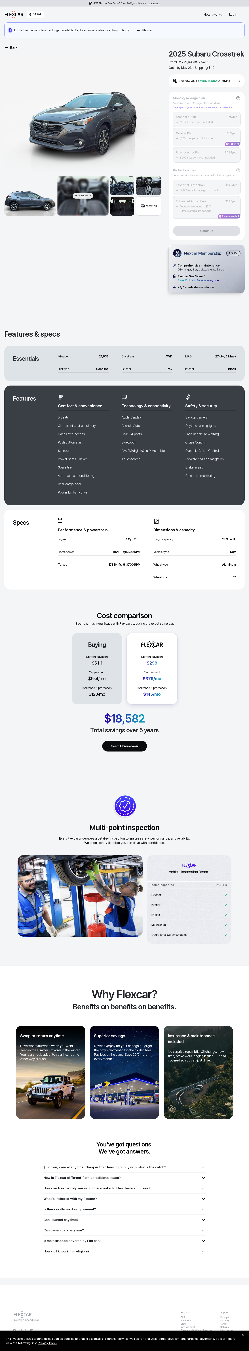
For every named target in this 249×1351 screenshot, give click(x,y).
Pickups (224, 1317)
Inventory (186, 1320)
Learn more (154, 3)
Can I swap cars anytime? (124, 1230)
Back (10, 47)
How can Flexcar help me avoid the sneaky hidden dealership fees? (124, 1188)
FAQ (183, 1317)
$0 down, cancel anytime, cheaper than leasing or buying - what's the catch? (124, 1167)
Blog (183, 1323)
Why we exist (188, 1327)
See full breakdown (124, 746)
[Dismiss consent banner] (243, 1335)
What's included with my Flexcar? (124, 1199)
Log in (233, 14)
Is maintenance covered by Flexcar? (124, 1241)
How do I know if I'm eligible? (124, 1251)
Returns (224, 1327)
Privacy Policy (47, 1343)
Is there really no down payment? (124, 1209)
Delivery (224, 1320)
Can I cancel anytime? (124, 1220)
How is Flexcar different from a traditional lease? (124, 1178)
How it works (213, 14)
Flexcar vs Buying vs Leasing (196, 1330)
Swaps (224, 1323)
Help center (226, 1330)
